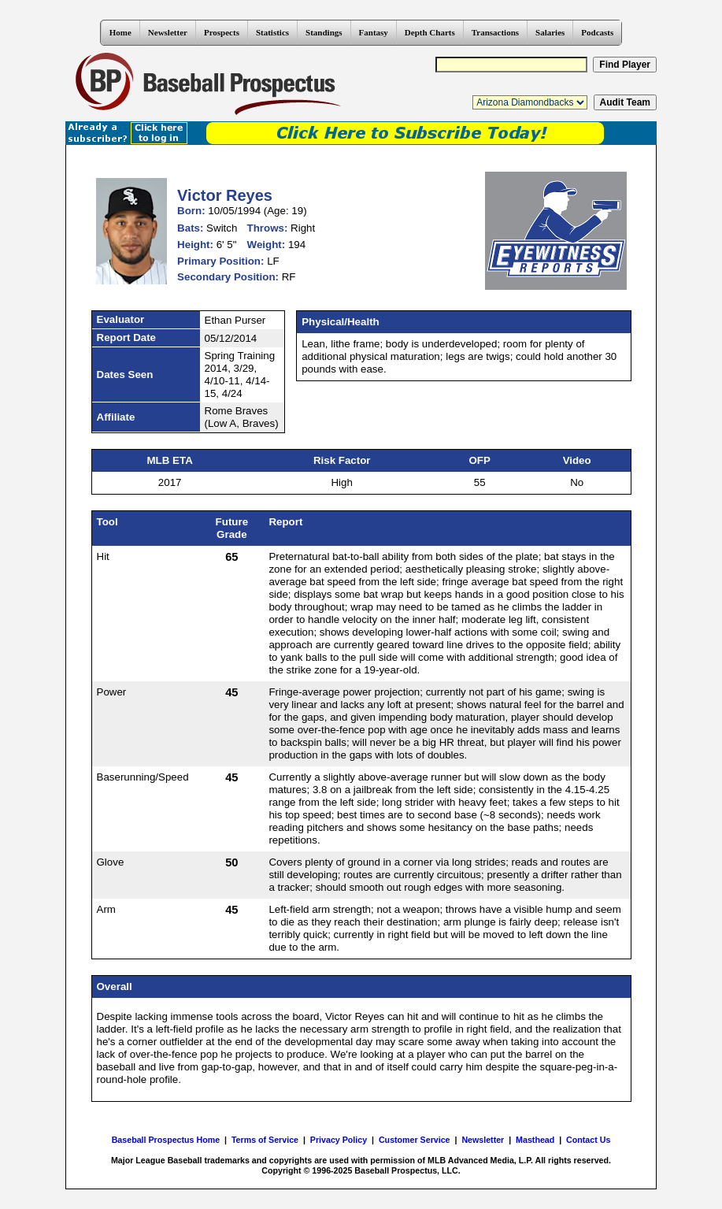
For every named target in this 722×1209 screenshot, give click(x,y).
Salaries (550, 32)
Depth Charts (430, 32)
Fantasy (373, 32)
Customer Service (414, 1139)
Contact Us (588, 1139)
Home (120, 32)
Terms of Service (264, 1139)
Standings (323, 32)
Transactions (495, 32)
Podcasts (597, 32)
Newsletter (167, 32)
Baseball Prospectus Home (166, 1139)
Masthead (535, 1139)
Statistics (272, 32)
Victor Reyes (224, 195)
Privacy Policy (338, 1139)
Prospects (221, 32)
